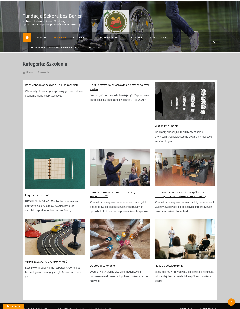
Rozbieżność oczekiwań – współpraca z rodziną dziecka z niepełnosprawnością (181, 189)
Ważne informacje (167, 121)
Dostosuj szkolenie (102, 261)
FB (176, 32)
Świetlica (93, 42)
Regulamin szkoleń (37, 190)
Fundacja (40, 32)
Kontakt (136, 32)
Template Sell (106, 304)
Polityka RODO (186, 304)
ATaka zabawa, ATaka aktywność (46, 257)
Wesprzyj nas (158, 32)
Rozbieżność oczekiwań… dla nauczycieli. (52, 80)
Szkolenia (60, 32)
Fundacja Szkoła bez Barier (52, 11)
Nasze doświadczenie (169, 261)
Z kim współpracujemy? (109, 32)
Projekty (79, 32)
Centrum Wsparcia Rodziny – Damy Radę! (53, 42)
